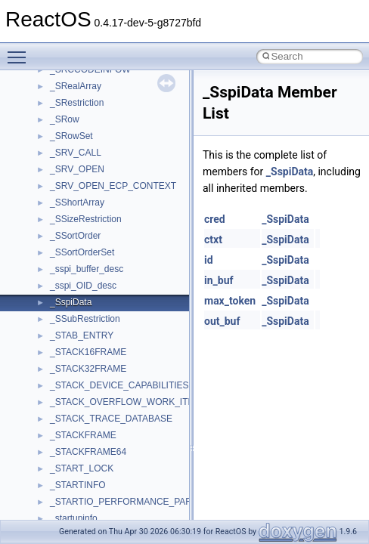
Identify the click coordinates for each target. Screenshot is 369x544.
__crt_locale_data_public (100, 285)
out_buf (222, 321)
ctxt (213, 239)
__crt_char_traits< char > (100, 135)
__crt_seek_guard (86, 434)
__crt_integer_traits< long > (105, 218)
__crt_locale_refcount (93, 318)
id (208, 260)
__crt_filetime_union (90, 185)
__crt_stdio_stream (88, 467)
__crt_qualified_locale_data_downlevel (128, 418)
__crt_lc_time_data (88, 251)
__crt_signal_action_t (92, 451)
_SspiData (289, 171)
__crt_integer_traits (89, 201)
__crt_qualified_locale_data (105, 401)
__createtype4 (78, 102)
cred (214, 219)
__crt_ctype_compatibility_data (112, 168)
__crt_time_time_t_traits (98, 501)
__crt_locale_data (86, 268)
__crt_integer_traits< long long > (115, 235)
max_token (230, 301)
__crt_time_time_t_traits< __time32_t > (128, 517)
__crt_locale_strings (90, 351)
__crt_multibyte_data (92, 384)
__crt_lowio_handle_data (100, 368)
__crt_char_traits (83, 118)
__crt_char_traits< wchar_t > (107, 152)
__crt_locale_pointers (93, 301)
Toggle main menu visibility (20, 50)
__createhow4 (78, 85)
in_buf (219, 280)
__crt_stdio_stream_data (100, 484)
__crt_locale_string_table (100, 334)
